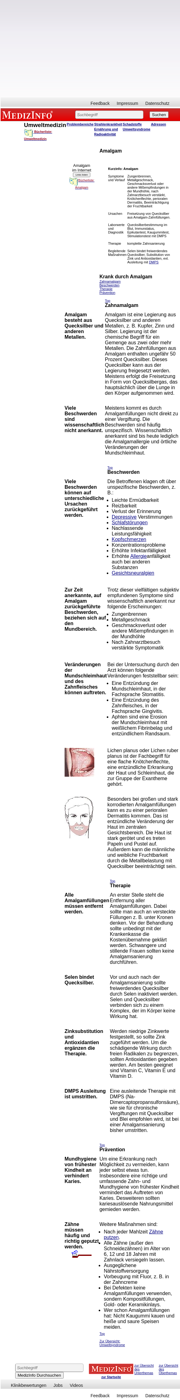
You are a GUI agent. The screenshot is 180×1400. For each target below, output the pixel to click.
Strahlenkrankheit (108, 124)
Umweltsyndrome (137, 129)
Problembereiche (80, 124)
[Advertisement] (58, 48)
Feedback (100, 103)
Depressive (124, 517)
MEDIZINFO (28, 114)
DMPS (154, 262)
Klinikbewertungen (28, 1385)
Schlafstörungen (130, 522)
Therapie (105, 289)
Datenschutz (157, 103)
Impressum (127, 103)
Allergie (138, 556)
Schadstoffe (132, 124)
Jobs (58, 1385)
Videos (76, 1385)
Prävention (107, 293)
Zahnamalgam (109, 281)
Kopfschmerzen (129, 539)
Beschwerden (109, 285)
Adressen (158, 124)
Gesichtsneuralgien (133, 573)
